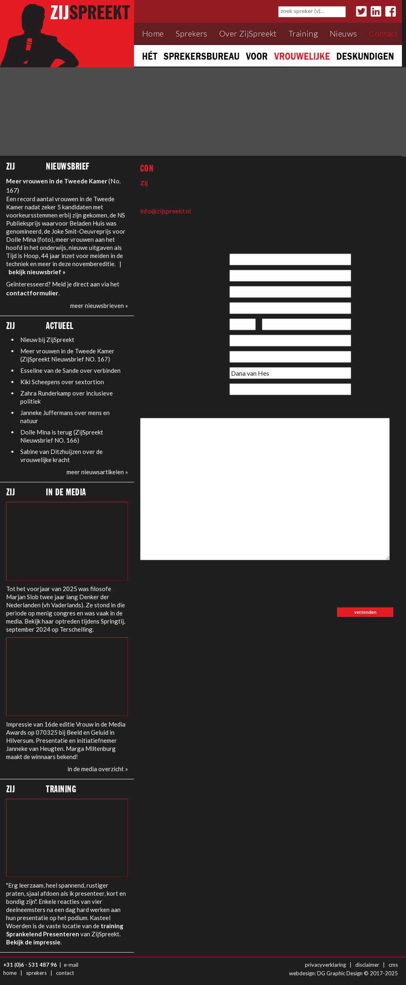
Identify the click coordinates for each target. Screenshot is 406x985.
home (10, 973)
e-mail (71, 964)
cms (393, 964)
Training (303, 33)
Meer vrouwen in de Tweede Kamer (56, 181)
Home (153, 33)
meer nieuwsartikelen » (97, 471)
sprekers (36, 973)
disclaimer (367, 964)
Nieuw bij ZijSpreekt (47, 339)
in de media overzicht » (97, 768)
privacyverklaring (325, 964)
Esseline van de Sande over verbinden (70, 370)
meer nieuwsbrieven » (99, 305)
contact (65, 973)
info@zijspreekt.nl (165, 211)
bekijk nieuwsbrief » (37, 271)
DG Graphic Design (340, 973)
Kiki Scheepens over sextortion (62, 381)
